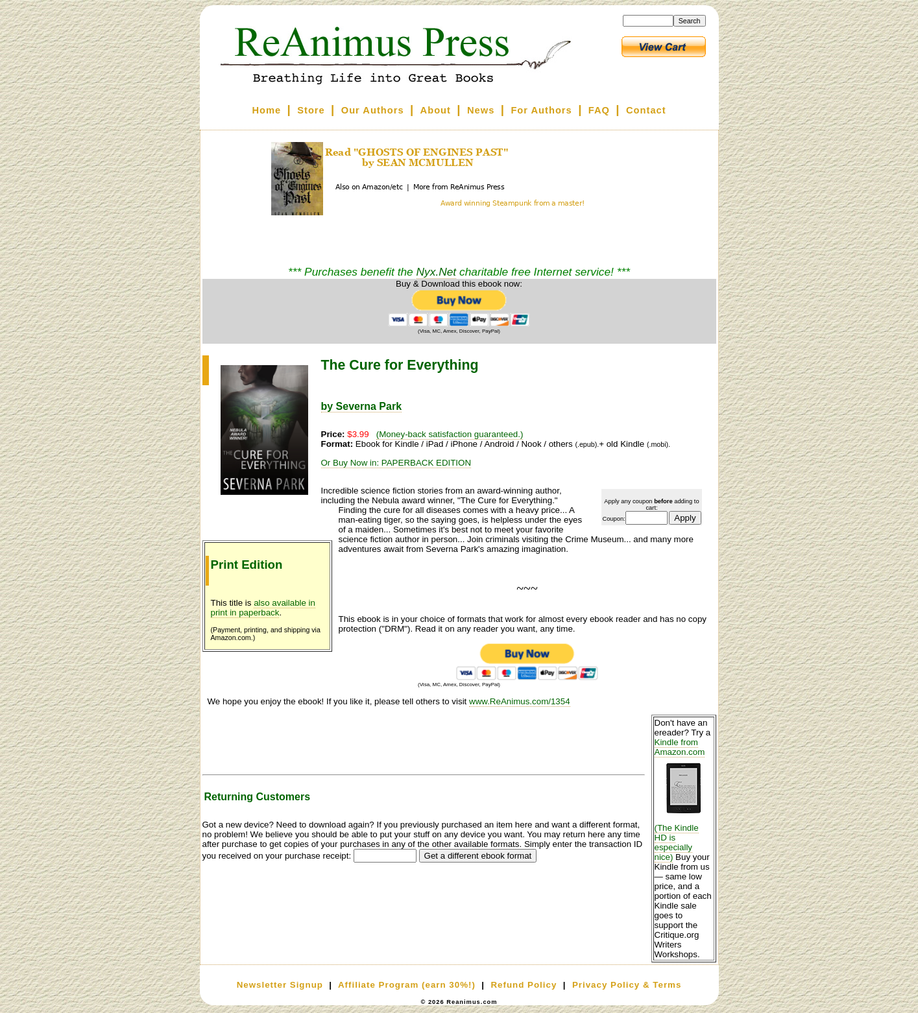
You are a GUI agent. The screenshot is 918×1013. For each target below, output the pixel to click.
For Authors (541, 110)
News (480, 110)
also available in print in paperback (263, 607)
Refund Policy (523, 985)
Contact (646, 110)
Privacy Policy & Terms (626, 985)
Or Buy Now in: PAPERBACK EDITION (396, 463)
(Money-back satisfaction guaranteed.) (450, 434)
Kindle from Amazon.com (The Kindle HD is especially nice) (684, 799)
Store (310, 110)
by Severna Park (361, 406)
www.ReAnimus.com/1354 (519, 701)
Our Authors (372, 110)
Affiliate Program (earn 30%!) (407, 985)
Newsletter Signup (280, 985)
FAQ (599, 110)
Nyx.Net (437, 271)
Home (266, 110)
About (435, 110)
